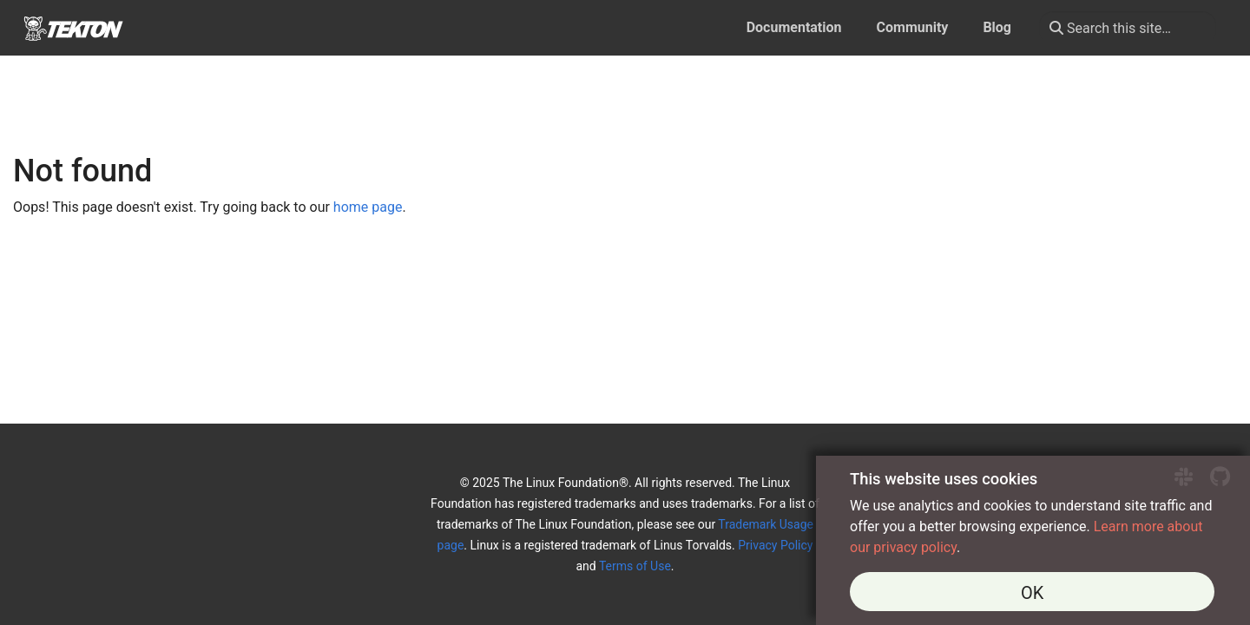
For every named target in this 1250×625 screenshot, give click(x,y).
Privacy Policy (775, 545)
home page (368, 207)
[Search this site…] (1127, 27)
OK (1032, 592)
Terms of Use (635, 566)
